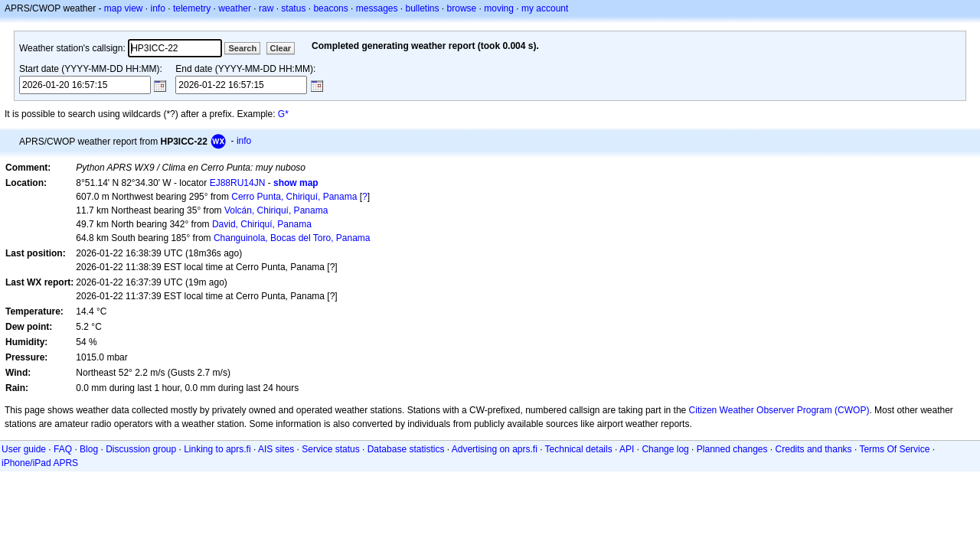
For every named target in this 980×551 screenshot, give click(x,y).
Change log (665, 449)
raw (266, 8)
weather (234, 8)
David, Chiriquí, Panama (262, 224)
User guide (24, 449)
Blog (89, 449)
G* (283, 114)
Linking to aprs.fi (217, 449)
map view (123, 8)
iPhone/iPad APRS (40, 463)
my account (544, 8)
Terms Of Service (894, 449)
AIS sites (276, 449)
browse (462, 8)
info (158, 8)
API (626, 449)
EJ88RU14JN (238, 183)
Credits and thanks (814, 449)
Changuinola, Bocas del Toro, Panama (292, 238)
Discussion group (141, 449)
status (293, 8)
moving (499, 8)
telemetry (192, 8)
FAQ (63, 449)
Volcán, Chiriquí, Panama (276, 210)
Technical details (578, 449)
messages (377, 8)
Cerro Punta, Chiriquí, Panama (294, 196)
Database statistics (406, 449)
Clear (281, 48)
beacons (330, 8)
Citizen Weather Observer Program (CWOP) (779, 410)
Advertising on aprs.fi (494, 449)
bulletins (422, 8)
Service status (330, 449)
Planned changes (732, 449)
